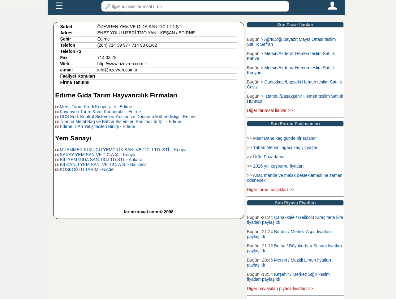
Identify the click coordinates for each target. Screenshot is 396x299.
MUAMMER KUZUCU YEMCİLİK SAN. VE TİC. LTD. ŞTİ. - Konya (123, 149)
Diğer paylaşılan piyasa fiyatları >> (280, 288)
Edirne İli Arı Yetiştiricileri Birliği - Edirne (97, 126)
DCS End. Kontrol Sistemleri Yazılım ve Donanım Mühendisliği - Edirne (128, 116)
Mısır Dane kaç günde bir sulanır (284, 138)
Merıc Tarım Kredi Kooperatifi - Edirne (96, 106)
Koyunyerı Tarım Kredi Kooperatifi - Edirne (100, 111)
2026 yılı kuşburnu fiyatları (278, 166)
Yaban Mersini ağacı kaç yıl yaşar (285, 147)
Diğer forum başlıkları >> (270, 189)
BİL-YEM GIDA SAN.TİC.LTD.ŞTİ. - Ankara (101, 159)
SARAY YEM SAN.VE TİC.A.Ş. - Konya (97, 154)
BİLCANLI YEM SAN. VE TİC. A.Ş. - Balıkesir (103, 164)
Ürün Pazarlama (268, 156)
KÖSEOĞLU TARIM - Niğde (87, 169)
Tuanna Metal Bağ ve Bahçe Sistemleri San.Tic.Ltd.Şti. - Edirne (120, 121)
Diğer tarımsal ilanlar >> (270, 110)
